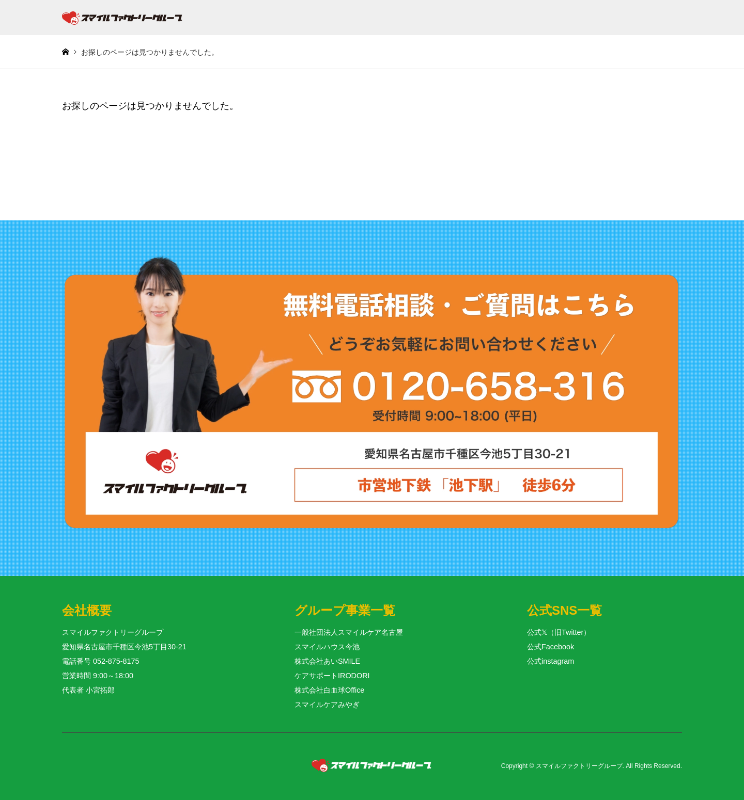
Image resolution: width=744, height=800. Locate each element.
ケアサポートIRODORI (332, 675)
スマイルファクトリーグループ (579, 766)
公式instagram (550, 661)
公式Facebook (550, 647)
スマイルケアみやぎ (327, 704)
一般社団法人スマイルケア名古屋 (349, 632)
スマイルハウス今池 (327, 647)
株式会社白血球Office (329, 690)
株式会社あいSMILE (327, 661)
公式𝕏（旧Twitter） (559, 632)
